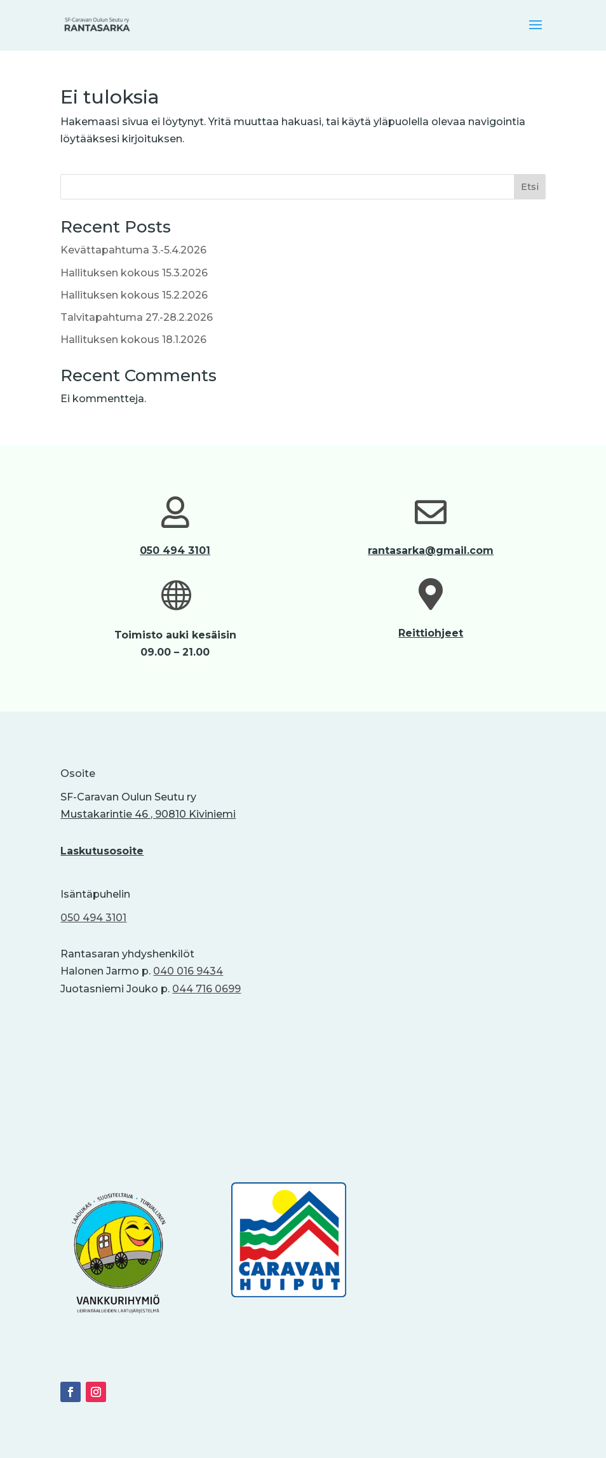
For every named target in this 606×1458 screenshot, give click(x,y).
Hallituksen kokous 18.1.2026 (133, 340)
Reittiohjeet (430, 633)
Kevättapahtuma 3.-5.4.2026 (133, 250)
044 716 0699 (206, 989)
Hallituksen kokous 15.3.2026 (134, 273)
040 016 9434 (188, 971)
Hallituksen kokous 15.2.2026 (134, 295)
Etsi (530, 186)
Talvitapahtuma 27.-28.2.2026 (136, 317)
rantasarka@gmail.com (431, 550)
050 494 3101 (175, 550)
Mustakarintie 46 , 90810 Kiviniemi (148, 814)
